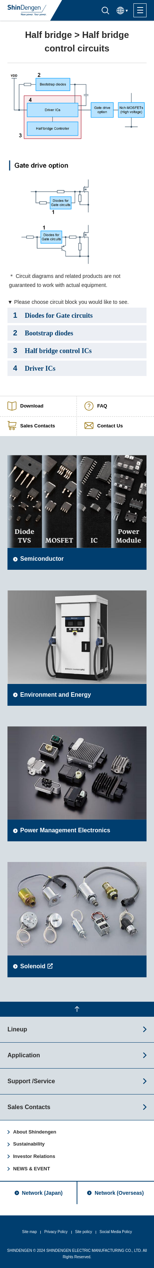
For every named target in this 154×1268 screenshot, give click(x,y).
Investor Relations (34, 1156)
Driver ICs (34, 368)
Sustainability (29, 1144)
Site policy (83, 1232)
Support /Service (31, 1081)
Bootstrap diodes (43, 333)
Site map (29, 1232)
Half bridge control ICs (52, 350)
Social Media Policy (115, 1232)
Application (23, 1055)
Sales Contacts (28, 1107)
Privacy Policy (55, 1232)
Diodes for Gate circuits (53, 315)
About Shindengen (34, 1132)
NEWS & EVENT (31, 1168)
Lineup (17, 1029)
